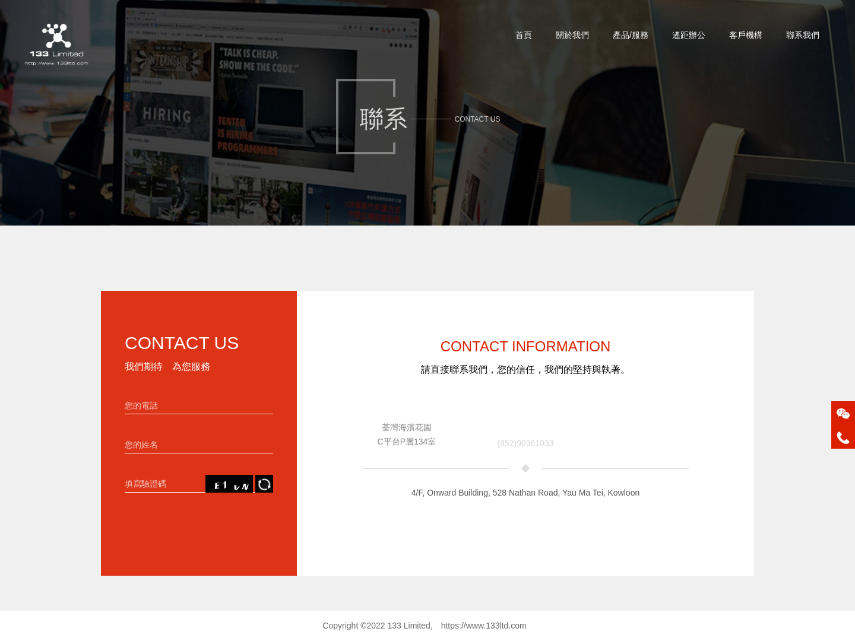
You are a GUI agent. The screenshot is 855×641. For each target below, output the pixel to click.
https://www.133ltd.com (484, 625)
